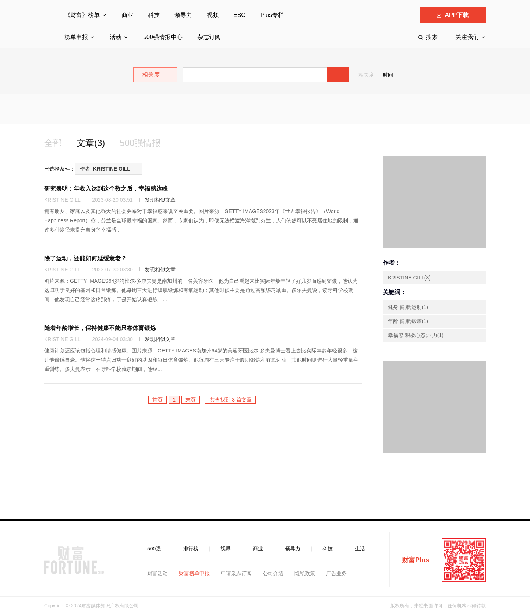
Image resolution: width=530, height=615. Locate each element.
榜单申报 (76, 37)
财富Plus (415, 560)
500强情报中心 (163, 37)
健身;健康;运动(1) (408, 307)
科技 (154, 15)
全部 (53, 143)
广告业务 (336, 573)
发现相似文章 (160, 200)
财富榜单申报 (194, 573)
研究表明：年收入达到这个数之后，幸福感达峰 (106, 188)
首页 (157, 400)
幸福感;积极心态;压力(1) (416, 335)
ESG (239, 15)
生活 (360, 549)
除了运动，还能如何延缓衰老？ (85, 258)
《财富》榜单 (82, 15)
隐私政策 (304, 573)
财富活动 (157, 573)
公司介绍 (273, 573)
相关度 (366, 75)
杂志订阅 (209, 37)
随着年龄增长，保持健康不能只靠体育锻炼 (100, 328)
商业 (127, 15)
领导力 (183, 15)
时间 (388, 75)
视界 (225, 549)
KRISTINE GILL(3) (409, 278)
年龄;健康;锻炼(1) (408, 321)
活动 (115, 37)
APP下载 (453, 15)
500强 (154, 549)
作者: (105, 169)
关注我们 (467, 37)
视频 (213, 15)
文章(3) (91, 143)
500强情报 (140, 143)
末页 (191, 400)
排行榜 (190, 549)
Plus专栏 (272, 15)
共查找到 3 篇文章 (230, 400)
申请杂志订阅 (236, 573)
